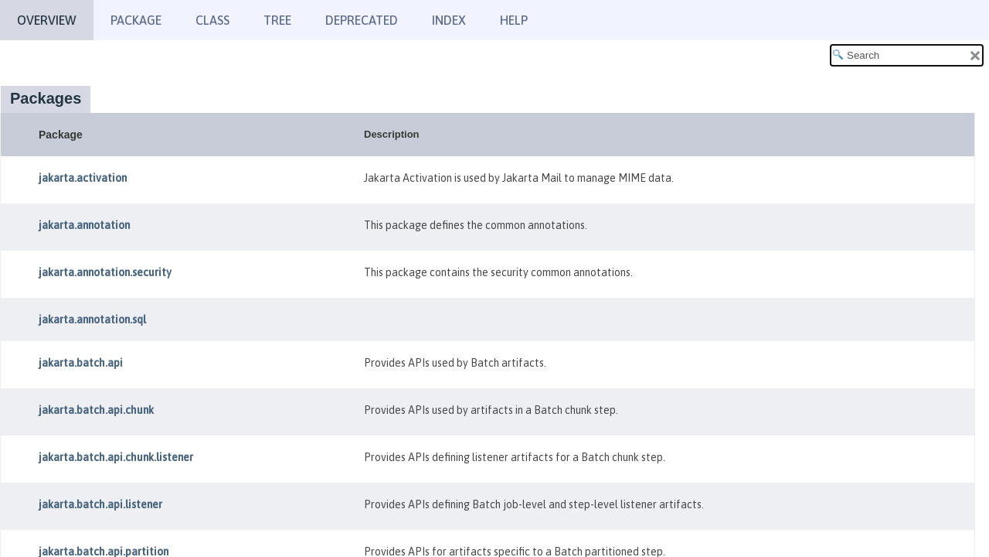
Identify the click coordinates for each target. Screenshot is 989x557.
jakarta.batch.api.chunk (96, 410)
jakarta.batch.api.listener (100, 504)
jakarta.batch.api (81, 363)
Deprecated (361, 20)
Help (514, 20)
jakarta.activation (83, 178)
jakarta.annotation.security (105, 272)
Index (449, 20)
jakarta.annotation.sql (92, 319)
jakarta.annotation (84, 225)
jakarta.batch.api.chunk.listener (116, 457)
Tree (277, 20)
